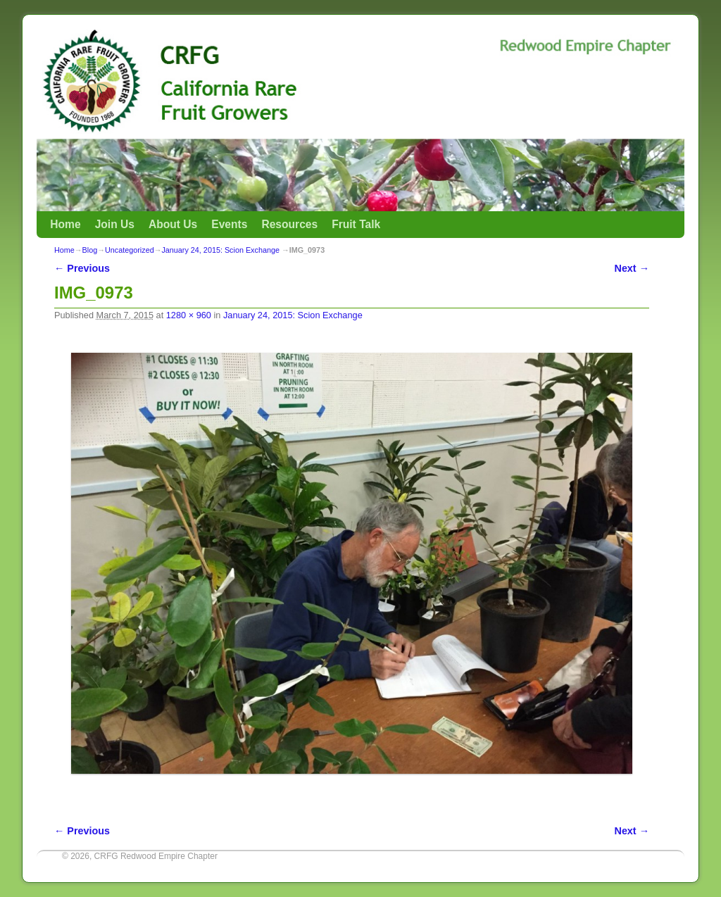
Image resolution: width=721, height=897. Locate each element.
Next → (632, 268)
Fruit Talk (356, 224)
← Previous (82, 268)
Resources (289, 224)
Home (65, 224)
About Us (173, 224)
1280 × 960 (188, 315)
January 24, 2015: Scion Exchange (220, 250)
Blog (90, 250)
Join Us (114, 224)
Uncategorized (129, 250)
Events (229, 224)
